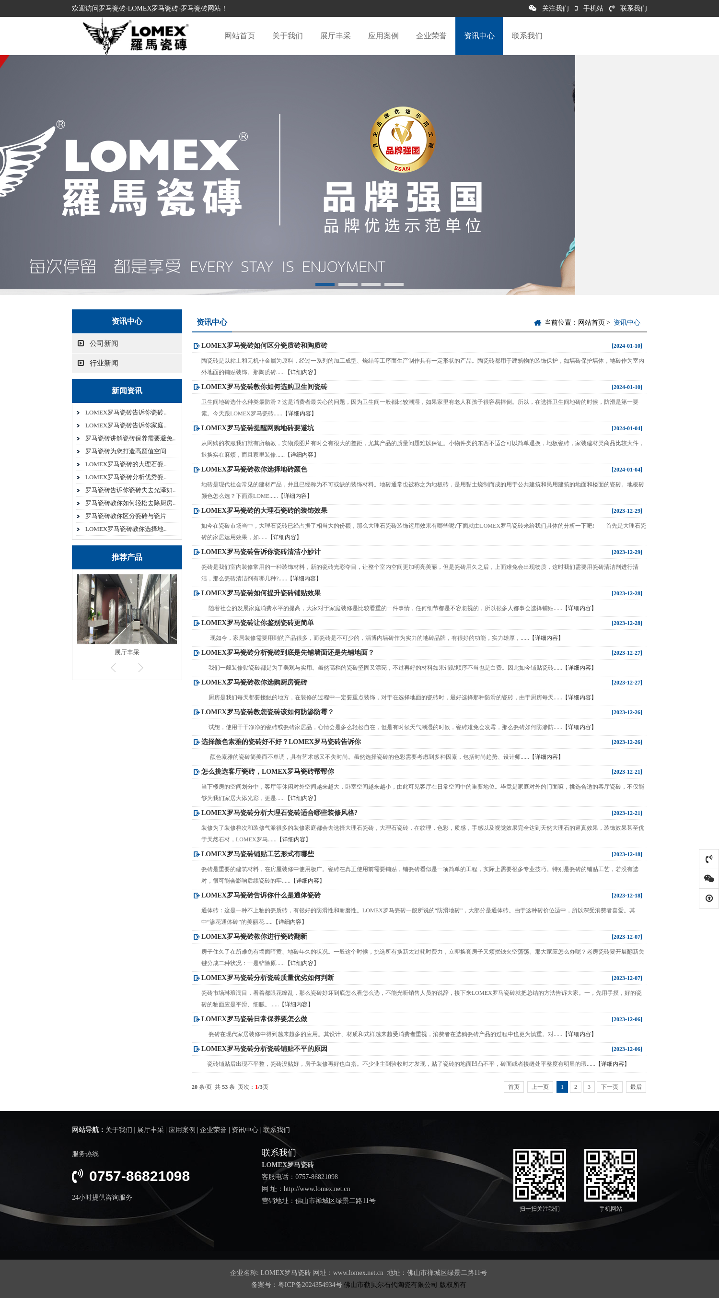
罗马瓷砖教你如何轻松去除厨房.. (130, 503)
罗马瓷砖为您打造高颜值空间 (125, 451)
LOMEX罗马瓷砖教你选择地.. (126, 528)
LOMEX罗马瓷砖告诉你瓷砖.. (126, 412)
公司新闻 (98, 343)
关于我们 (287, 36)
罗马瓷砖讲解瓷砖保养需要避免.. (130, 438)
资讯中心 (479, 36)
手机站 (589, 8)
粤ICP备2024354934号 (310, 1284)
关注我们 (549, 8)
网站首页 (239, 36)
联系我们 (628, 8)
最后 (636, 1087)
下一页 (609, 1087)
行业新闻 (98, 363)
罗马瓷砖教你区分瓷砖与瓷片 (125, 515)
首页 (514, 1087)
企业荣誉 (431, 36)
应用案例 (383, 36)
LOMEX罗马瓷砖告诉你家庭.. (126, 425)
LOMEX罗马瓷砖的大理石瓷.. (126, 464)
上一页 (540, 1087)
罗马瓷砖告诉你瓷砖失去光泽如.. (130, 490)
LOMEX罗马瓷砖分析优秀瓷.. (126, 477)
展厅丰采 (335, 36)
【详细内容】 (302, 372)
